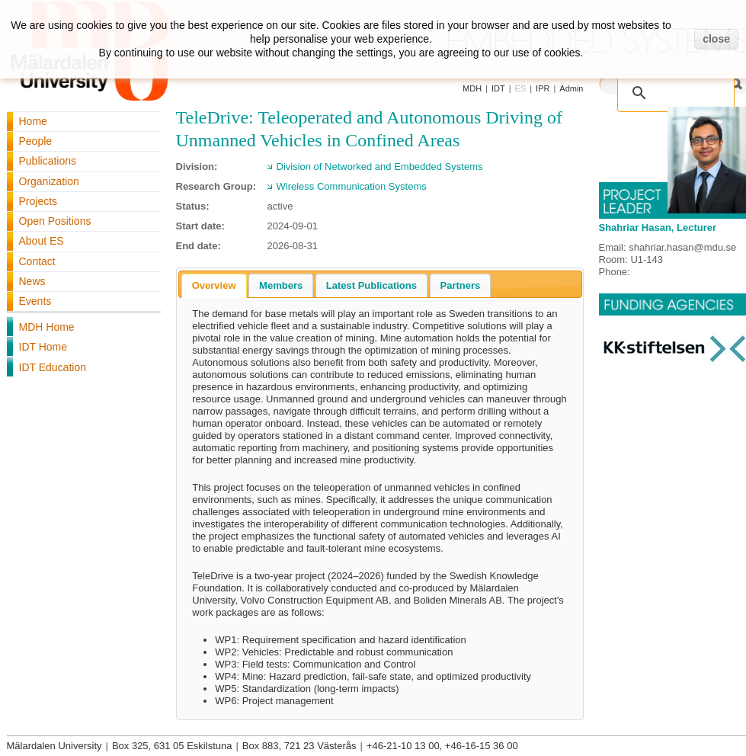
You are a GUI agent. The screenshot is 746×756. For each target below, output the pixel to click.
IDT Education (52, 367)
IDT (498, 88)
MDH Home (47, 327)
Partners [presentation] (460, 285)
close (716, 39)
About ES (41, 241)
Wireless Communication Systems (352, 186)
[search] (660, 84)
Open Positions (55, 221)
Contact (37, 261)
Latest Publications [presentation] (371, 285)
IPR (542, 88)
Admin (571, 88)
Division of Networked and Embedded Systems (380, 166)
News (32, 281)
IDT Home (43, 347)
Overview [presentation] (214, 285)
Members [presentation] (281, 285)
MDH (472, 88)
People (36, 141)
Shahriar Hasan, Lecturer (658, 227)
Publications (48, 161)
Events (35, 301)
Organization (49, 181)
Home (33, 121)
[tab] (214, 286)
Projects (38, 201)
